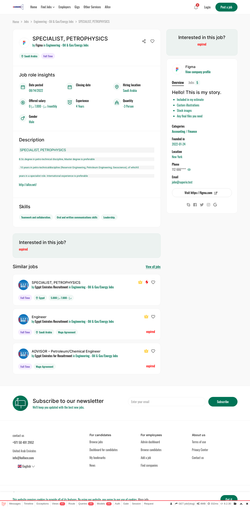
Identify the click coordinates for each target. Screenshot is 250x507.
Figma (39, 45)
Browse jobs (96, 441)
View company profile (198, 72)
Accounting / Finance (184, 131)
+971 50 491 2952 (23, 442)
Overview (178, 82)
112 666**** (179, 169)
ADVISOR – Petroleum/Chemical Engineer (66, 351)
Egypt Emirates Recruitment (51, 286)
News (93, 465)
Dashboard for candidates (104, 449)
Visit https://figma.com (200, 192)
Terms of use (199, 441)
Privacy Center (200, 449)
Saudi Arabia (29, 55)
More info (143, 499)
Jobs (26, 21)
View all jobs (153, 266)
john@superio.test (182, 182)
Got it (229, 499)
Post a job (226, 7)
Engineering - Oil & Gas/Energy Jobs (54, 21)
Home (16, 21)
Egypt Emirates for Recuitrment (53, 355)
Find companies (149, 465)
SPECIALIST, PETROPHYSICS (56, 282)
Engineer (39, 316)
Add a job (146, 457)
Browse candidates (151, 449)
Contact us (198, 457)
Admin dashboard (150, 441)
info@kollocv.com (23, 457)
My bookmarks (97, 457)
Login (207, 7)
